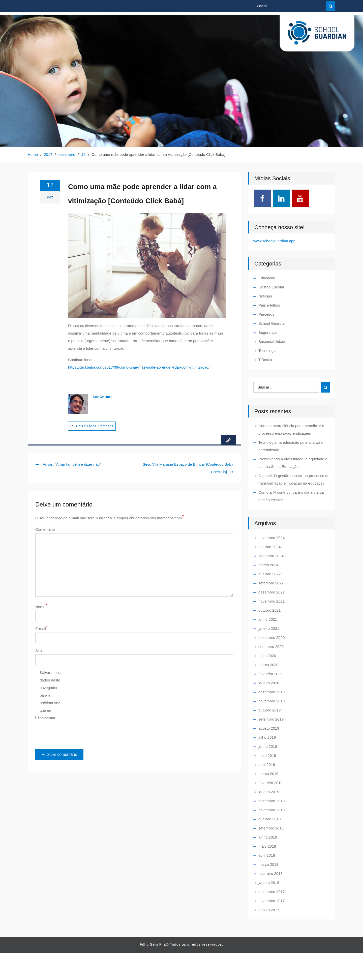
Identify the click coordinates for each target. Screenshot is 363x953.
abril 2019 (266, 764)
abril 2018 (266, 855)
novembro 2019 (271, 701)
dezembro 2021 (271, 592)
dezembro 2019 (271, 692)
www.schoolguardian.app (274, 241)
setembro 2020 (271, 646)
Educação (266, 278)
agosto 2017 (268, 910)
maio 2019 (267, 755)
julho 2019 (267, 737)
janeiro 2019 (268, 792)
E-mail (41, 628)
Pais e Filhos (86, 426)
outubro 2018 (269, 819)
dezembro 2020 (271, 637)
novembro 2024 (271, 537)
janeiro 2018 (268, 882)
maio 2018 (267, 846)
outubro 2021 (269, 610)
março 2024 (268, 565)
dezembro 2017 (271, 891)
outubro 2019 (269, 710)
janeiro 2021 (268, 628)
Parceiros (105, 426)
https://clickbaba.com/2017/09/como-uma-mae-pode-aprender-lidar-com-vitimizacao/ (138, 367)
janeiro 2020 (268, 683)
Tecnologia (267, 350)
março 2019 (268, 773)
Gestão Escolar (271, 287)
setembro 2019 (271, 719)
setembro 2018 (271, 828)
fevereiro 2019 (270, 783)
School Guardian (272, 323)
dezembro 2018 (271, 801)
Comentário (45, 529)
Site (38, 650)
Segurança (267, 332)
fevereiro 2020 (270, 674)
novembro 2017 (271, 901)
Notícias (265, 296)
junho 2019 (267, 746)
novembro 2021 (271, 601)
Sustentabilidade (272, 341)
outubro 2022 (269, 574)
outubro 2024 (269, 547)
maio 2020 (267, 655)
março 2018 (268, 864)
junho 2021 (267, 619)
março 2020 (268, 665)
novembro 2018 (271, 810)
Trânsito (265, 360)
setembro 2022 (271, 583)
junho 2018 (267, 837)
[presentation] (69, 737)
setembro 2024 (271, 556)
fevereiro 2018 (270, 873)
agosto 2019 (268, 728)
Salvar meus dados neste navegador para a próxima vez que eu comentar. (50, 695)
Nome (41, 606)
